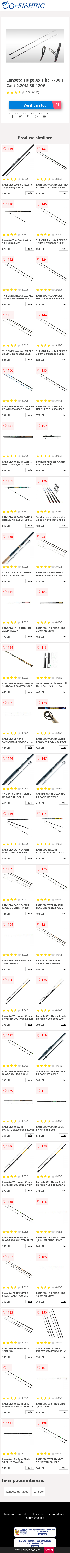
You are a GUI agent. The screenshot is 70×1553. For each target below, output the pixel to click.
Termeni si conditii (15, 1514)
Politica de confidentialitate (47, 1514)
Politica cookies (34, 1518)
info (30, 193)
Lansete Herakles (17, 1491)
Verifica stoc (42, 105)
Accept (49, 1550)
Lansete (39, 1491)
